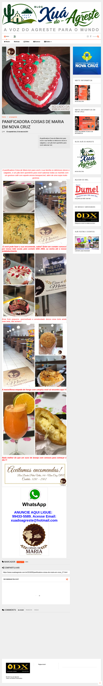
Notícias (17, 41)
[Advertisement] (19, 149)
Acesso (36, 41)
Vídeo (26, 41)
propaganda (13, 117)
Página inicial (41, 664)
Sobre (48, 41)
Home (7, 41)
